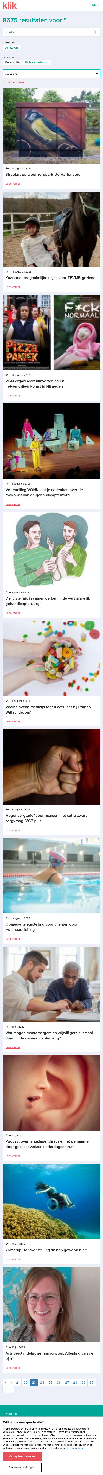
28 (75, 1382)
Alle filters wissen (14, 82)
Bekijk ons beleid (74, 1448)
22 (26, 1382)
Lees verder (13, 184)
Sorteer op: (9, 57)
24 (42, 1382)
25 (50, 1382)
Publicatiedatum (36, 62)
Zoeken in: (8, 42)
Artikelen (11, 48)
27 (67, 1382)
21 (17, 1382)
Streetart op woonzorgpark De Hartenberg (43, 174)
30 (92, 1382)
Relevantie (12, 62)
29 (83, 1382)
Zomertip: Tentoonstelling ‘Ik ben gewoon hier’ (46, 1250)
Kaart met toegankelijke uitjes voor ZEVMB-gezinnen (51, 278)
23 (35, 1382)
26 (59, 1382)
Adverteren (10, 1414)
